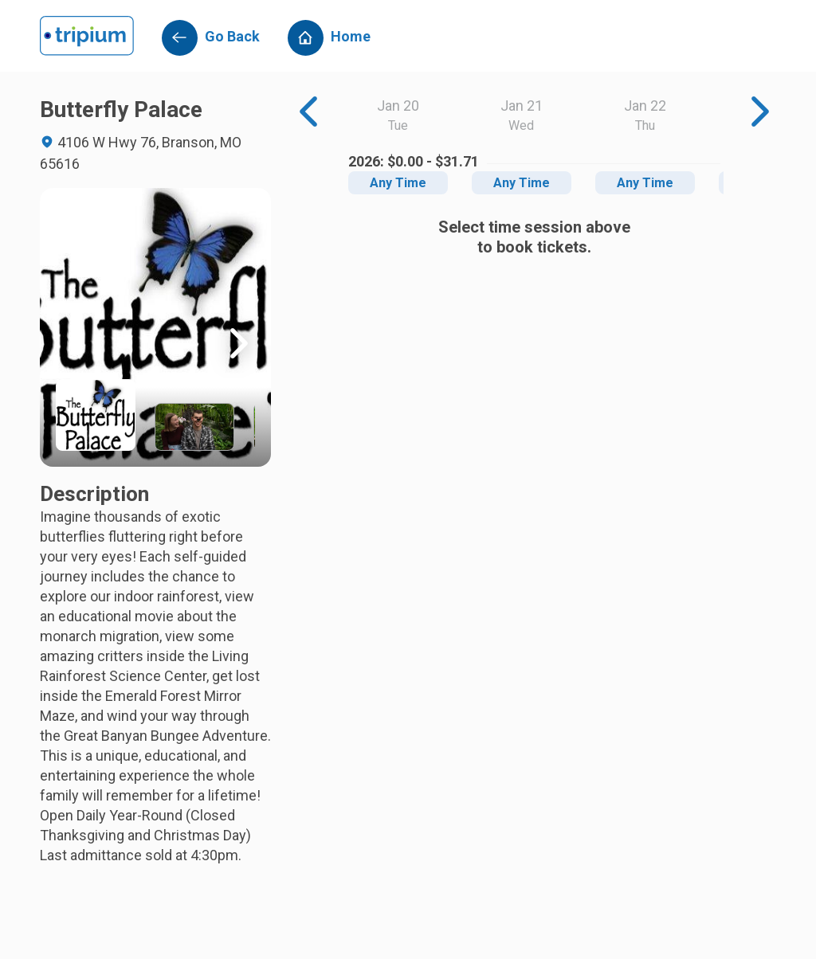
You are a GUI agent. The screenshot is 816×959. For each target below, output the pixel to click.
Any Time (398, 182)
